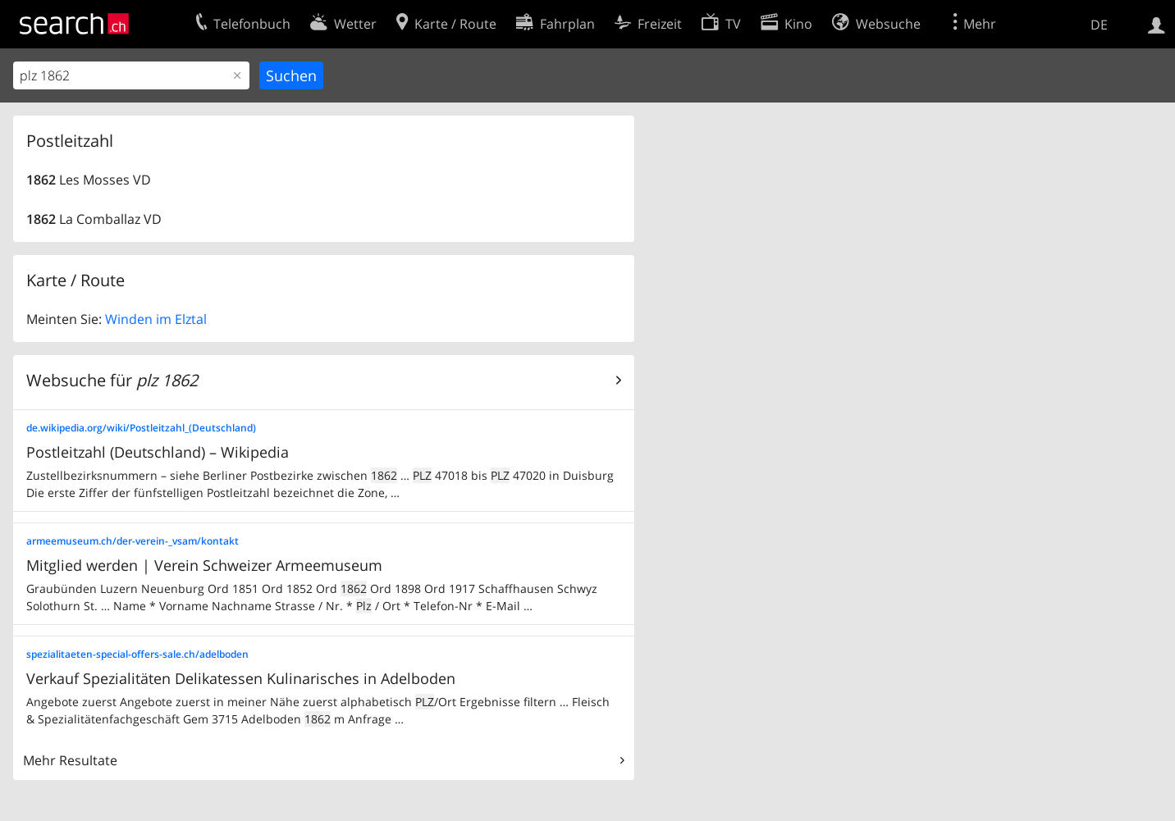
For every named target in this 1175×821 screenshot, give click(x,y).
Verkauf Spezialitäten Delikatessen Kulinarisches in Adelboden (240, 678)
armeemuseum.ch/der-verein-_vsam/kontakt (132, 541)
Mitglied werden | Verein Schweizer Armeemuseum (204, 565)
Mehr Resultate (70, 760)
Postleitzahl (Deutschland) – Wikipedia (157, 452)
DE (1099, 25)
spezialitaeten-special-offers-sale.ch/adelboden (137, 654)
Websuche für (112, 380)
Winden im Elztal (156, 319)
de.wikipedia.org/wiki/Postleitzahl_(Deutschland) (141, 428)
